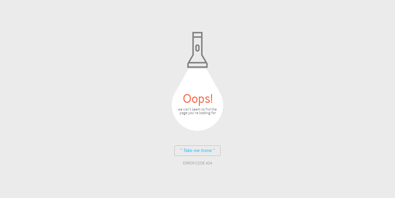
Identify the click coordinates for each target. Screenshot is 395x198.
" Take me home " (197, 150)
